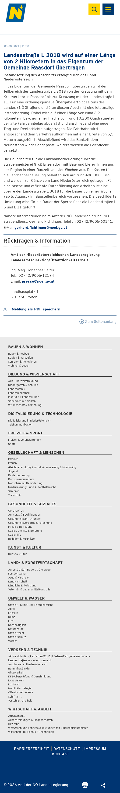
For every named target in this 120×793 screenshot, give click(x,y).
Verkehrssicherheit (20, 700)
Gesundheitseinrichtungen (24, 518)
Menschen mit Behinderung (25, 483)
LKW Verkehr (16, 680)
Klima (11, 617)
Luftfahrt (13, 684)
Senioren (13, 491)
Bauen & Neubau (18, 353)
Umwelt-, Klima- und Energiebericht (30, 605)
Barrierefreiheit (31, 748)
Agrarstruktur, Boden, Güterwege (29, 569)
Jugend (13, 471)
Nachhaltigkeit (17, 625)
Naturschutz (16, 629)
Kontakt (60, 754)
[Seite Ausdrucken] (85, 786)
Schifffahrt (14, 696)
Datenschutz (66, 748)
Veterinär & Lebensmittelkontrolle (29, 589)
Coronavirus (16, 510)
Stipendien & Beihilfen (22, 401)
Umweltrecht (16, 633)
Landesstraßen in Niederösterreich (30, 660)
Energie (13, 613)
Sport (11, 444)
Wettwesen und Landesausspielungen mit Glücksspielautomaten (48, 728)
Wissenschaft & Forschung (25, 405)
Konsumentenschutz (21, 479)
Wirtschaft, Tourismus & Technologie (31, 732)
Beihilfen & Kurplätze (21, 538)
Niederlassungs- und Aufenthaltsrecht (32, 487)
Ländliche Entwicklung (22, 585)
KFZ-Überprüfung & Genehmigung (29, 676)
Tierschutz (14, 495)
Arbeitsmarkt (16, 715)
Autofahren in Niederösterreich (27, 664)
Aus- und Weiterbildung (23, 381)
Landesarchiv (16, 389)
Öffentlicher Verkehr (20, 692)
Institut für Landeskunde (23, 397)
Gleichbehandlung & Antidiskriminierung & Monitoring (42, 467)
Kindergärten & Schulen (23, 385)
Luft (10, 621)
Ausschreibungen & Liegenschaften (30, 720)
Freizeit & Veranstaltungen (24, 439)
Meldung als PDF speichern (32, 309)
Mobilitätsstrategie (19, 688)
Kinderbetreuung (19, 475)
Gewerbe (13, 724)
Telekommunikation (20, 424)
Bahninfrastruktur (19, 668)
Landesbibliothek (19, 393)
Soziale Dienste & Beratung (25, 530)
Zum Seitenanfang (97, 321)
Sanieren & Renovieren (22, 361)
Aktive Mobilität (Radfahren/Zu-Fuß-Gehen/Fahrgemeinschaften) (49, 656)
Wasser (12, 641)
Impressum (95, 748)
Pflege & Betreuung (20, 526)
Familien (13, 459)
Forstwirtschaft (17, 573)
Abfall (11, 609)
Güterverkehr (16, 672)
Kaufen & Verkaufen (20, 357)
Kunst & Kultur (17, 554)
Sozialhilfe (14, 534)
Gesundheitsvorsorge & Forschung (30, 522)
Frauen (12, 463)
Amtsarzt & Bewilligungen (24, 514)
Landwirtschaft (17, 581)
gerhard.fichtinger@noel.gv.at (40, 227)
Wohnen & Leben (18, 365)
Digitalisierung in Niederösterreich (29, 420)
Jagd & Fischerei (18, 577)
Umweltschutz (17, 637)
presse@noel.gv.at (38, 281)
